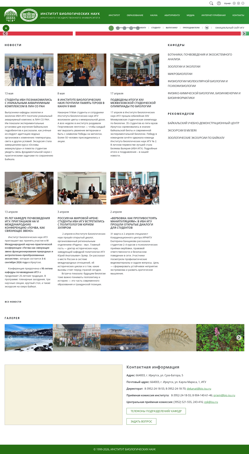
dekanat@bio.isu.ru (199, 388)
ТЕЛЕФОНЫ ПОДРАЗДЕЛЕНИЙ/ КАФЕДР (156, 411)
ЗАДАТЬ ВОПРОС (141, 421)
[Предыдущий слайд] (5, 33)
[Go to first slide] (243, 33)
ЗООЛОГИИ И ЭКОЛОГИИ (184, 66)
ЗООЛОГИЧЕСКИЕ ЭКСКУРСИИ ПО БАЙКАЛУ (196, 138)
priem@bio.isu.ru (224, 395)
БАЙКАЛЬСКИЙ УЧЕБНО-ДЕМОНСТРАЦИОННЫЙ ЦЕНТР (203, 123)
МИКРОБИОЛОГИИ (180, 74)
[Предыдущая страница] (10, 337)
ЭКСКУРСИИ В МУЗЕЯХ (182, 130)
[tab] (111, 28)
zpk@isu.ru (211, 402)
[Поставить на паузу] (6, 28)
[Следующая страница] (239, 337)
